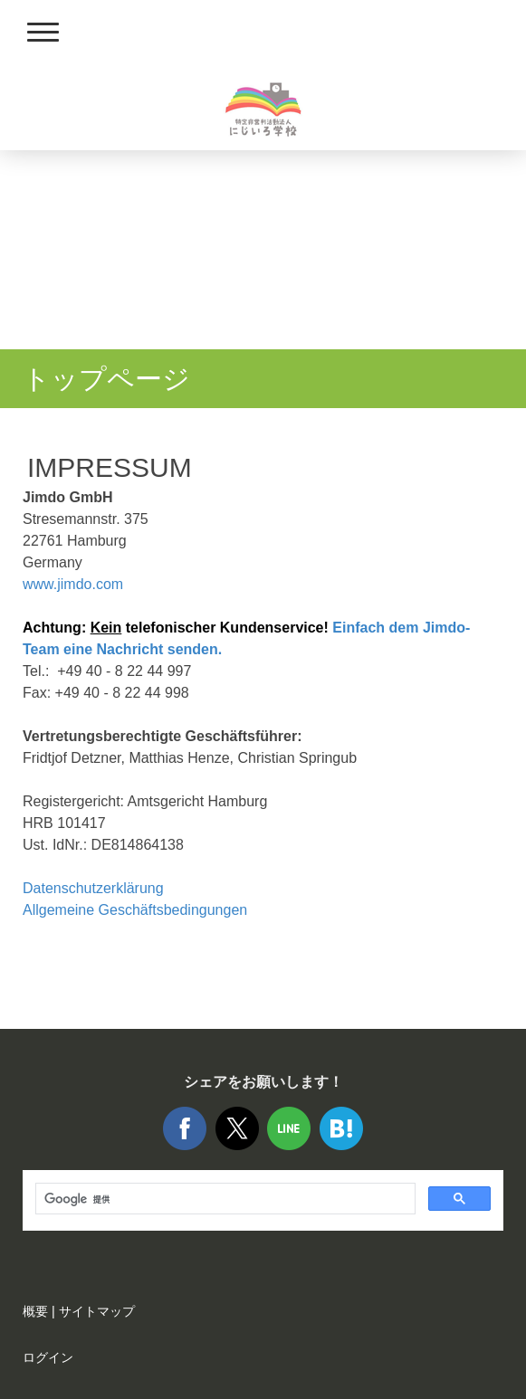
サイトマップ (97, 1311)
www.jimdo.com (73, 584)
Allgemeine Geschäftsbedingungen (135, 910)
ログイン (48, 1357)
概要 (35, 1311)
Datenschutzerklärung (93, 888)
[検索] (223, 1199)
